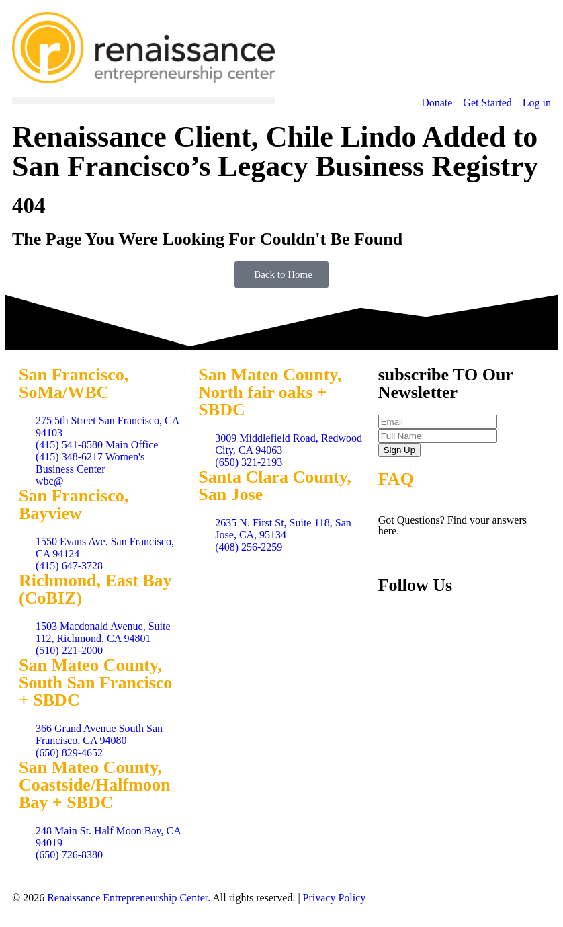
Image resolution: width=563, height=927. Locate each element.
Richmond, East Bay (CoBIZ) (95, 589)
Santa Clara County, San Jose (274, 485)
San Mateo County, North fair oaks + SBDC (269, 392)
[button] (143, 100)
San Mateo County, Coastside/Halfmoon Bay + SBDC (94, 785)
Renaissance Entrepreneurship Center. (128, 897)
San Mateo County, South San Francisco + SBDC (95, 682)
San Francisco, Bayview (73, 504)
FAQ (396, 479)
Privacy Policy (334, 897)
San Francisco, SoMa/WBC (73, 383)
